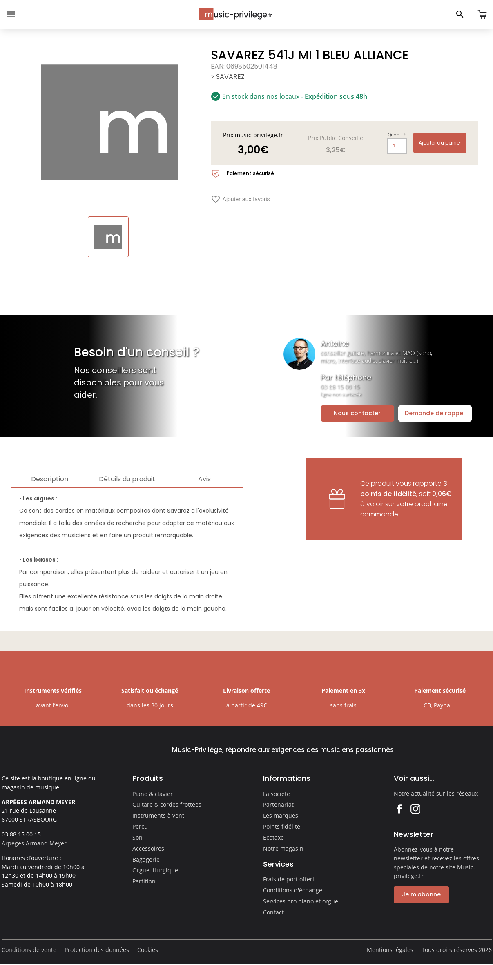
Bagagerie (146, 859)
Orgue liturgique (155, 870)
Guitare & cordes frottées (166, 804)
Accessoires (148, 848)
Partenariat (278, 804)
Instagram (415, 808)
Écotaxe (273, 837)
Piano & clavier (152, 794)
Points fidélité (281, 826)
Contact (273, 912)
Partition (144, 881)
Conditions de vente (29, 950)
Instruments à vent (158, 815)
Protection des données (97, 950)
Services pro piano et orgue (300, 901)
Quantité (397, 135)
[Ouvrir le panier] (482, 14)
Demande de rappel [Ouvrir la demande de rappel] (435, 413)
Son (137, 837)
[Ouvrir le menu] (11, 14)
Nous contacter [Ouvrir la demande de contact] (357, 413)
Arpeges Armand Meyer (34, 843)
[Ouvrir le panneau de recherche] (460, 14)
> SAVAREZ (228, 76)
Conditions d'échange (292, 890)
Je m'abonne (421, 894)
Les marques (280, 815)
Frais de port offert (289, 879)
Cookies (147, 950)
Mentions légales (390, 950)
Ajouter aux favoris (240, 199)
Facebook (399, 808)
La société (276, 794)
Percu (140, 826)
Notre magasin (283, 848)
